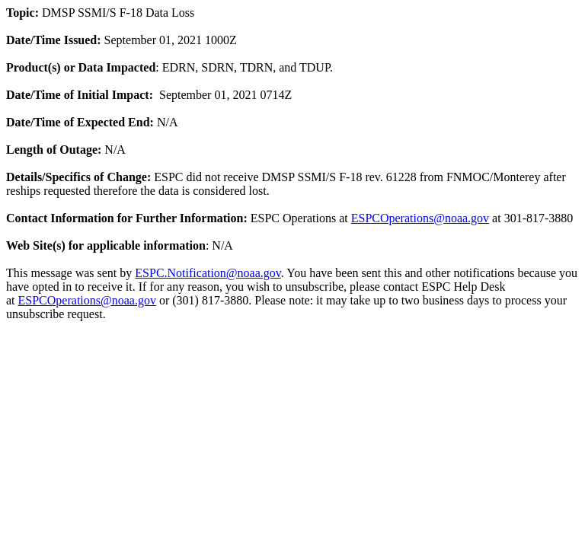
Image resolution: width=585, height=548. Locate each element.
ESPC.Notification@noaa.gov (207, 272)
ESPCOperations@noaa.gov (420, 218)
